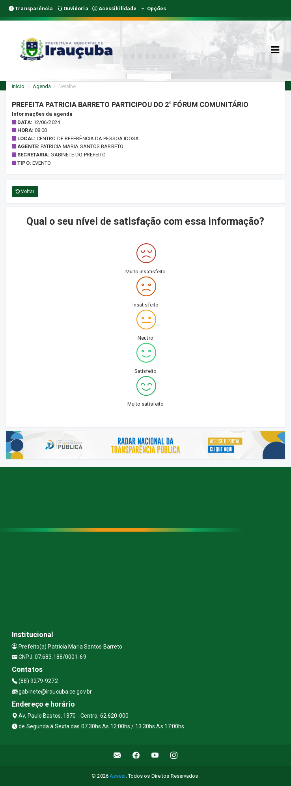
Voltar (25, 191)
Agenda (42, 86)
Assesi (118, 776)
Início (18, 86)
